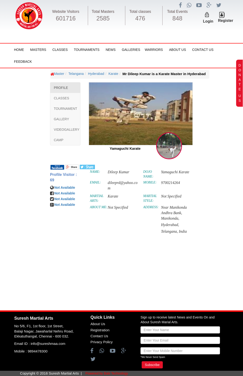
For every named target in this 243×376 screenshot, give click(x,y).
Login (208, 21)
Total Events (177, 12)
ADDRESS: (151, 207)
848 (177, 18)
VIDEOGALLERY (66, 129)
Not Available (64, 187)
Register (225, 21)
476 (140, 18)
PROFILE (61, 88)
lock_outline (207, 15)
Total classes (140, 12)
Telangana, (169, 231)
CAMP (58, 140)
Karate (113, 74)
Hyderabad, (170, 225)
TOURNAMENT (65, 109)
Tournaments (86, 50)
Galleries (131, 50)
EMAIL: (95, 182)
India (183, 231)
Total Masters (103, 12)
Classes (60, 50)
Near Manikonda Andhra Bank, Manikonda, (174, 212)
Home (19, 50)
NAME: (95, 172)
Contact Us (203, 50)
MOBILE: (150, 182)
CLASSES (61, 98)
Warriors (154, 50)
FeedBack (23, 61)
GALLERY (61, 119)
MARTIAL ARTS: (96, 198)
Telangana (76, 74)
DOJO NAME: (148, 174)
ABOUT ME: (98, 207)
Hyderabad (96, 74)
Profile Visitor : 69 (63, 177)
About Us (177, 50)
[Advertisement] (32, 211)
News (111, 50)
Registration (99, 330)
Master (59, 74)
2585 (103, 18)
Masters (38, 50)
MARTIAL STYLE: (150, 198)
